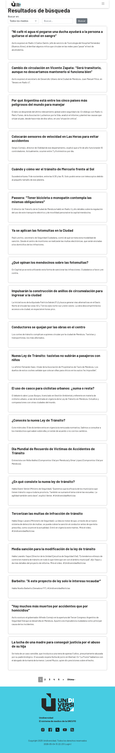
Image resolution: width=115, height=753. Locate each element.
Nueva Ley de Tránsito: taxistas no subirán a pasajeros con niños (56, 358)
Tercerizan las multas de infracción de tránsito (47, 513)
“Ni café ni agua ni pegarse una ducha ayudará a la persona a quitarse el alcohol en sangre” (57, 33)
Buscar (82, 20)
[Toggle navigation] (103, 3)
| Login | (67, 744)
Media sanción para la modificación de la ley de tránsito (53, 549)
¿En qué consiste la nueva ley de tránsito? (43, 481)
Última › (71, 679)
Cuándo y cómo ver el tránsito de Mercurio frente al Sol (53, 169)
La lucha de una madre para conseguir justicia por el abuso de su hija (56, 644)
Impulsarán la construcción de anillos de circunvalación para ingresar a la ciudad (57, 293)
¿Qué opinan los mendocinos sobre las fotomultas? (50, 262)
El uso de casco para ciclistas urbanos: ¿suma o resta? (53, 388)
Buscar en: (13, 16)
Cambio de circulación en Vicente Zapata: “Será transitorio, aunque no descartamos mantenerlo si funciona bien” (56, 70)
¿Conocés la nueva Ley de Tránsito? (38, 420)
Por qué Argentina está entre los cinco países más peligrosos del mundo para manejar (49, 102)
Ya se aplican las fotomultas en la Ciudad (42, 230)
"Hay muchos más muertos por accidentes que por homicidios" (50, 608)
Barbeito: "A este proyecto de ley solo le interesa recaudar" (56, 581)
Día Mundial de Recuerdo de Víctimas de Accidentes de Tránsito (53, 451)
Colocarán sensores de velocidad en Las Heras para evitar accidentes (55, 138)
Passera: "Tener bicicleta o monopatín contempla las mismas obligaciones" (51, 200)
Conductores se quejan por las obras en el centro (48, 327)
